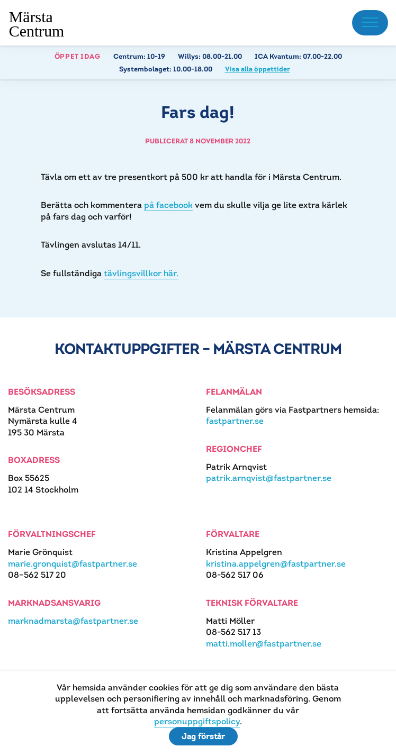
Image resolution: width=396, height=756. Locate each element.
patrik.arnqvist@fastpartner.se (268, 478)
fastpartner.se (235, 420)
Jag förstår (203, 736)
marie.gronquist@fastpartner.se (72, 563)
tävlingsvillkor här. (141, 273)
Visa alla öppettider (257, 69)
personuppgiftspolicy (197, 721)
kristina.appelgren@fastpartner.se (276, 563)
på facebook (168, 205)
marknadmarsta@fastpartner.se (73, 620)
